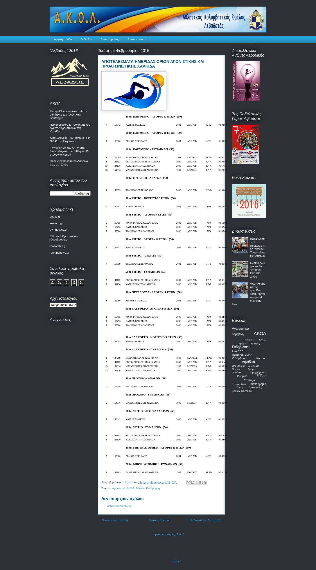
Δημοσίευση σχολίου (119, 506)
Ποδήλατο (237, 372)
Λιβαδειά (248, 362)
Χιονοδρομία (258, 384)
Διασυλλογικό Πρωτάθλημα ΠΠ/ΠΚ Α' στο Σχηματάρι (70, 139)
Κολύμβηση (153, 488)
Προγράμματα (258, 372)
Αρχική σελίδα (63, 39)
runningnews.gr (59, 252)
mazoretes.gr (58, 246)
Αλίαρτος (249, 339)
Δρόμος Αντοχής (249, 343)
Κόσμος (261, 358)
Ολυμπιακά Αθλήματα (245, 365)
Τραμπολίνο (239, 384)
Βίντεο (262, 339)
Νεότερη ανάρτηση (114, 520)
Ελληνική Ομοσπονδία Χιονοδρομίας (64, 238)
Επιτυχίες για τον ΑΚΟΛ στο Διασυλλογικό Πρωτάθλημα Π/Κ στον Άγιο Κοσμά (70, 151)
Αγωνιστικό (119, 488)
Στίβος (261, 376)
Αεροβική (238, 334)
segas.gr (55, 216)
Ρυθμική (242, 376)
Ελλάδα (140, 488)
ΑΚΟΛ (131, 488)
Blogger (176, 561)
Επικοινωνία (135, 39)
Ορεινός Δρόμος (244, 369)
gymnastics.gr (58, 229)
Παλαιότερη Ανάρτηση (205, 520)
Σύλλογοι (249, 380)
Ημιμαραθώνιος (242, 354)
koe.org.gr (56, 223)
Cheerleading (255, 387)
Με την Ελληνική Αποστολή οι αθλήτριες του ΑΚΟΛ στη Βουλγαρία (68, 115)
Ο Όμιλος (87, 39)
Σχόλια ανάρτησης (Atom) (168, 535)
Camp (240, 387)
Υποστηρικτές (110, 39)
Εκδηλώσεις (241, 347)
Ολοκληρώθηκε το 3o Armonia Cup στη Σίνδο (257, 269)
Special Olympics (242, 390)
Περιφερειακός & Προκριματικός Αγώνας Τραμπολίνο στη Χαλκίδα (70, 128)
